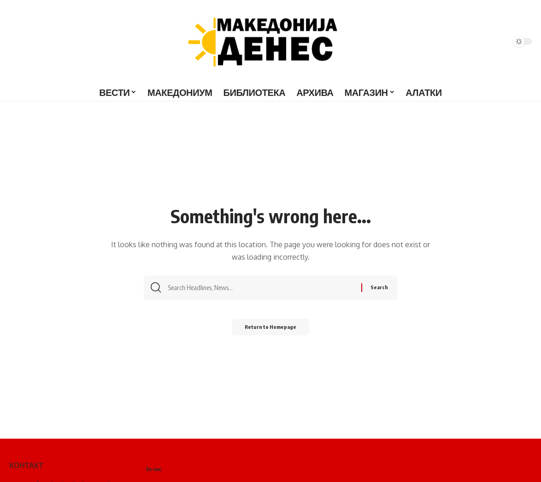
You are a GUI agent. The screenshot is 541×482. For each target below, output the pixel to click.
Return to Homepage (271, 330)
